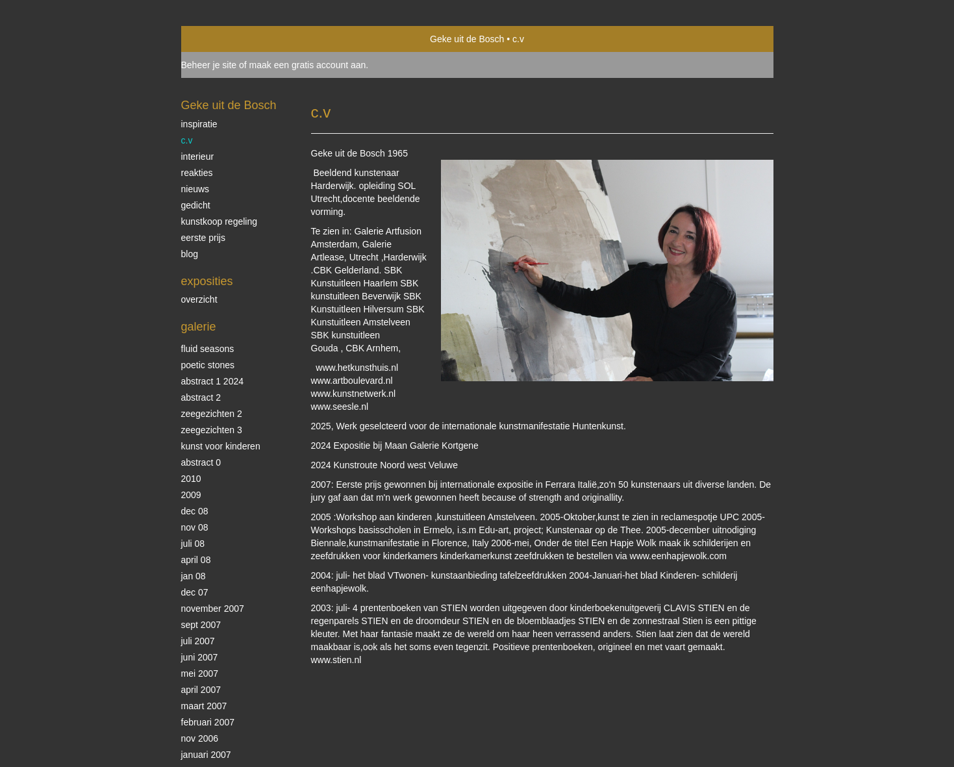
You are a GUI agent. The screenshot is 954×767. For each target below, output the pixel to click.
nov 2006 (200, 738)
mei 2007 (200, 673)
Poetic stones (208, 365)
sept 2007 (201, 625)
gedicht (195, 205)
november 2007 (212, 608)
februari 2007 (208, 722)
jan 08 (193, 576)
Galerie (198, 326)
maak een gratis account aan (307, 65)
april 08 (196, 560)
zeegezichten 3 (211, 430)
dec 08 (194, 511)
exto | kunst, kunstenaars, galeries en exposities (218, 39)
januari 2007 (206, 754)
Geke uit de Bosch (467, 39)
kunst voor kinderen (220, 446)
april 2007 (201, 690)
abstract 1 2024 (212, 381)
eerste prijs (203, 238)
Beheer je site (209, 65)
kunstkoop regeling (219, 221)
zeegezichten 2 (211, 414)
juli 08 (193, 543)
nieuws (195, 189)
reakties (197, 173)
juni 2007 (199, 657)
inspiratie (199, 124)
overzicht (199, 299)
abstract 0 (201, 462)
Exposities (207, 281)
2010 (191, 478)
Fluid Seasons (207, 349)
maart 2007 (204, 706)
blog (189, 254)
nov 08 (194, 527)
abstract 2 (201, 397)
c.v (187, 140)
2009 (191, 495)
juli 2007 (198, 641)
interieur (197, 156)
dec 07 (194, 592)
